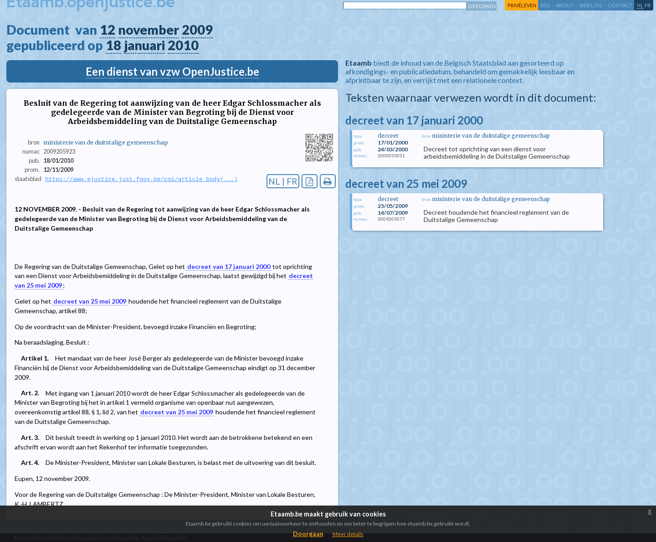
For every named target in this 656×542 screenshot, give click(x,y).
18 (113, 45)
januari (144, 45)
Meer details (348, 534)
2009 (197, 29)
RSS (545, 5)
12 (107, 29)
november (148, 29)
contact (620, 5)
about (565, 5)
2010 (183, 45)
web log (590, 5)
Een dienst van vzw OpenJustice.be (172, 71)
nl (640, 5)
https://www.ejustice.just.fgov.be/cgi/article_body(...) (141, 179)
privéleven (521, 5)
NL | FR (282, 181)
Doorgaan (308, 533)
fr (648, 5)
